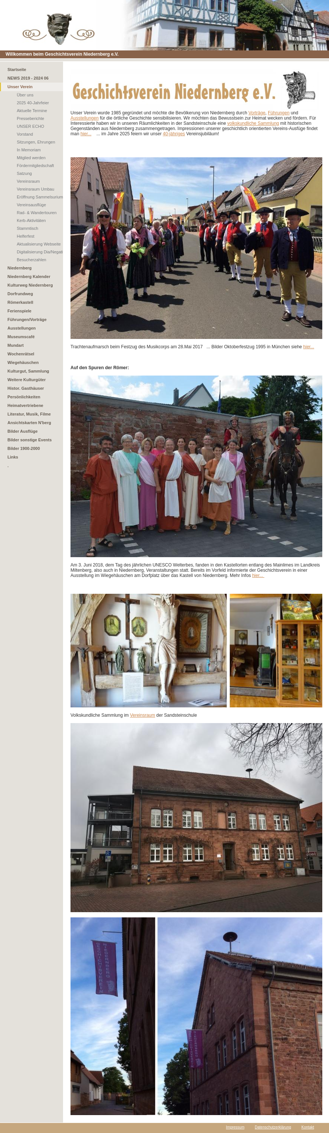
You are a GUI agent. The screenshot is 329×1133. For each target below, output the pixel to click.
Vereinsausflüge (31, 205)
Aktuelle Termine (32, 110)
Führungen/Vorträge (27, 319)
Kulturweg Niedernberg (30, 285)
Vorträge (256, 112)
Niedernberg (19, 268)
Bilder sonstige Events (29, 440)
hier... (86, 133)
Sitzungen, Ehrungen (36, 142)
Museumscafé (21, 336)
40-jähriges (174, 133)
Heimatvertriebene (25, 405)
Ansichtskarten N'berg (29, 422)
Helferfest (25, 236)
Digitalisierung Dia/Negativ (41, 252)
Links (12, 457)
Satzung (24, 173)
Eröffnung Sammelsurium (40, 197)
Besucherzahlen (31, 259)
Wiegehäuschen (23, 362)
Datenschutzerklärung (273, 1127)
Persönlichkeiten (23, 397)
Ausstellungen (21, 328)
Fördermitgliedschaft (35, 165)
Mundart (15, 345)
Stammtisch (27, 228)
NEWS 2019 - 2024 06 (27, 78)
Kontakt (307, 1127)
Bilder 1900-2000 (23, 448)
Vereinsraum (28, 181)
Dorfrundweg (20, 293)
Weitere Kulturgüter (26, 379)
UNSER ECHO (30, 126)
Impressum (235, 1127)
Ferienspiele (19, 311)
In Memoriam (29, 150)
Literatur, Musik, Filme (29, 414)
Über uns (25, 95)
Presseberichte (30, 118)
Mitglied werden (31, 157)
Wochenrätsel (20, 354)
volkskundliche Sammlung (253, 123)
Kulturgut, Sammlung (28, 371)
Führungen (278, 112)
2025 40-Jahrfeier (33, 103)
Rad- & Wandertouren (37, 212)
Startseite (16, 69)
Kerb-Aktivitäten (31, 220)
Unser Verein (19, 86)
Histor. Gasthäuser (25, 388)
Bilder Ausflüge (22, 431)
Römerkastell (20, 302)
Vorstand (25, 134)
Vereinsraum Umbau (35, 189)
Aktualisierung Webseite (39, 244)
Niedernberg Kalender (28, 276)
